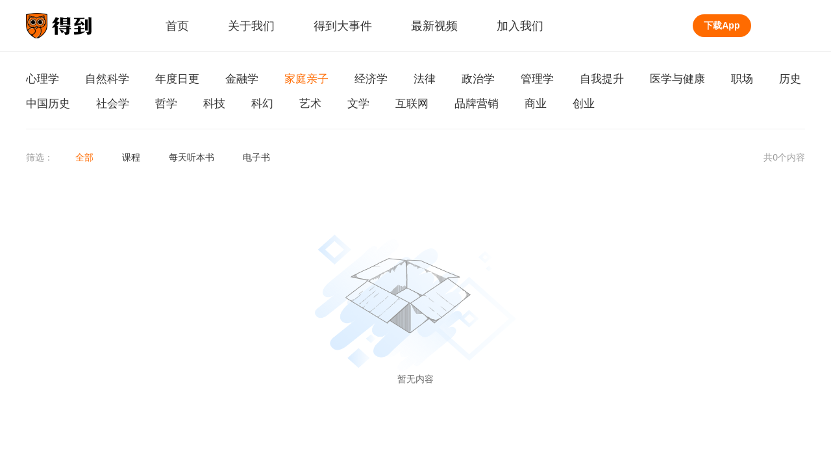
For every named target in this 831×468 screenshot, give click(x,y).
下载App (721, 25)
